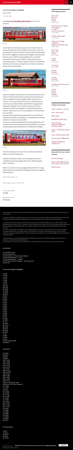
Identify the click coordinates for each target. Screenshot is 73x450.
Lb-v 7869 (6, 398)
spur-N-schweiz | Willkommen (60, 138)
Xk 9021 (6, 434)
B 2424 (5, 306)
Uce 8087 (6, 412)
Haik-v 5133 (6, 379)
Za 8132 (54, 77)
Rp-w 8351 (6, 401)
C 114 (4, 334)
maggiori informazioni (51, 445)
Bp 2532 (5, 330)
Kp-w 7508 (6, 396)
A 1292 (5, 282)
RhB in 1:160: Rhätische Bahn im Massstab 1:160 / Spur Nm (60, 162)
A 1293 (5, 284)
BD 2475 (5, 323)
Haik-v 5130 (6, 377)
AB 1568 (54, 94)
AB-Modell (26, 21)
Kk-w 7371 (6, 394)
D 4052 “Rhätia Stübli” (58, 36)
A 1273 (5, 279)
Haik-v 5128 (6, 375)
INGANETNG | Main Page (59, 119)
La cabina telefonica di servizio (60, 84)
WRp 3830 (6, 342)
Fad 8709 (5, 353)
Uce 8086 (6, 410)
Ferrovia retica (8, 212)
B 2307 (5, 296)
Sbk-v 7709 (55, 51)
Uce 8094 (6, 415)
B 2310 (5, 298)
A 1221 (54, 58)
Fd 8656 (5, 357)
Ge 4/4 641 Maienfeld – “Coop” (12, 257)
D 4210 (54, 20)
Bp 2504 (54, 70)
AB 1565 (5, 287)
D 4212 (54, 19)
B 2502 (5, 313)
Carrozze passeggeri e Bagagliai (13, 10)
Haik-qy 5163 (7, 372)
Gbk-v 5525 (6, 363)
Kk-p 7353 (6, 391)
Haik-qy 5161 (7, 370)
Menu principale (70, 2)
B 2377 (5, 301)
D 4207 (54, 53)
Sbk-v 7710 (55, 15)
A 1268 (5, 275)
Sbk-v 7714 (55, 50)
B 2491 (5, 310)
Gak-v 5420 (6, 360)
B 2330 (54, 60)
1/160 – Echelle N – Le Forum (60, 109)
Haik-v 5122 (6, 374)
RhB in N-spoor (56, 167)
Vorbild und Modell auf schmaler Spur (58, 142)
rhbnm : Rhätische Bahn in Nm (60, 135)
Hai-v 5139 (6, 369)
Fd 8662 (5, 358)
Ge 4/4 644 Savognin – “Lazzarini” (13, 259)
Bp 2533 (5, 332)
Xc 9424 (5, 433)
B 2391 (5, 304)
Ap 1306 (24, 192)
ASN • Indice (55, 116)
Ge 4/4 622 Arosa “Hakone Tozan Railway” (60, 26)
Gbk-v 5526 (6, 365)
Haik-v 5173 (6, 381)
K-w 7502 (6, 387)
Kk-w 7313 (6, 393)
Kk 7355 (5, 389)
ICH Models (24, 198)
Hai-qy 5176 (6, 367)
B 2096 (5, 318)
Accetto (63, 445)
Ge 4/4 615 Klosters (58, 31)
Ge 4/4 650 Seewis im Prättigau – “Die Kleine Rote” (18, 261)
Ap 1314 (5, 292)
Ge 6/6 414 (6, 263)
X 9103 (5, 431)
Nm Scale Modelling (57, 158)
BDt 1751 (54, 17)
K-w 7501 (6, 386)
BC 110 (5, 322)
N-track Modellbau (15, 21)
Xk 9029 (5, 436)
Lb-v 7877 (54, 29)
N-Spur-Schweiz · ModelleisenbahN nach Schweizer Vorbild (58, 124)
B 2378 (54, 91)
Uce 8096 (6, 417)
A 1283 (5, 280)
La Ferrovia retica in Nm (12, 2)
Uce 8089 (6, 413)
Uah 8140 (54, 79)
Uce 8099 (6, 418)
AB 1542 (5, 285)
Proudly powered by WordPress (11, 447)
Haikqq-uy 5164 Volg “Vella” (60, 45)
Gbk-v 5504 (6, 362)
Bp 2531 (5, 328)
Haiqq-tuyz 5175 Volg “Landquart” (58, 42)
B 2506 (5, 315)
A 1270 (54, 89)
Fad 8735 (5, 355)
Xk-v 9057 (6, 438)
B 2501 (5, 311)
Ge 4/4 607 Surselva (9, 252)
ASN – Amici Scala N (57, 112)
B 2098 (5, 320)
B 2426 (54, 93)
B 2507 (5, 316)
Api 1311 (5, 294)
